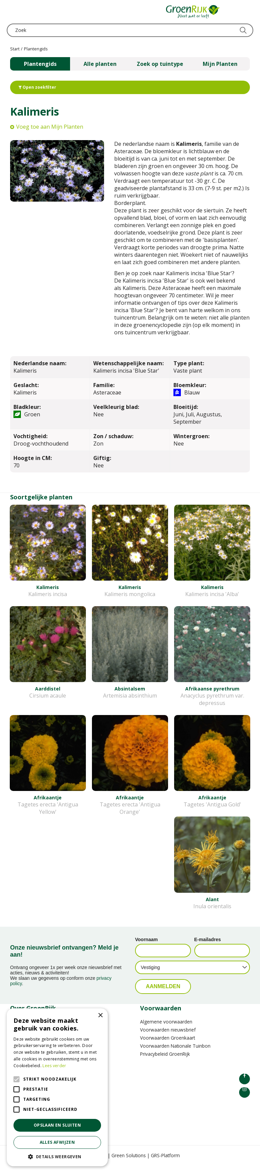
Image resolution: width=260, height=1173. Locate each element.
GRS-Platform (165, 1163)
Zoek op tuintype (160, 64)
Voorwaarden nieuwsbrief (168, 1037)
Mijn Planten (220, 64)
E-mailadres (207, 947)
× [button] (100, 1015)
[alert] (57, 1087)
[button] (57, 1156)
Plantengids (40, 64)
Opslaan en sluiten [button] (57, 1125)
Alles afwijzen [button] (57, 1142)
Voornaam (146, 947)
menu (12, 12)
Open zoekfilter (37, 87)
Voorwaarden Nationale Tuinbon (175, 1053)
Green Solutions (128, 1163)
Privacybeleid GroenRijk (165, 1061)
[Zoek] (130, 30)
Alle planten (100, 64)
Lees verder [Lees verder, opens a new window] (54, 1066)
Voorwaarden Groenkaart (167, 1045)
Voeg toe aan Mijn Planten (49, 126)
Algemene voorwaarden (166, 1029)
